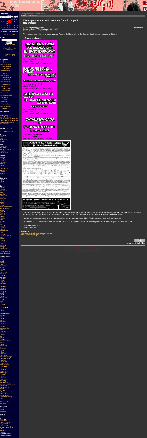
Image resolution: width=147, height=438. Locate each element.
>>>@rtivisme (5, 62)
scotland (3, 245)
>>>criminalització (6, 71)
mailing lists (4, 425)
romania (2, 242)
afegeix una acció (9, 34)
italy (1, 219)
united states (4, 395)
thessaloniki (4, 250)
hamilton (3, 159)
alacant (2, 188)
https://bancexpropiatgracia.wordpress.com (36, 233)
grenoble (3, 213)
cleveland (3, 331)
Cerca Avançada (9, 45)
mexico (2, 269)
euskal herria (4, 208)
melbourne (3, 298)
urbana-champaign (6, 397)
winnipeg (3, 175)
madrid (2, 226)
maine (2, 350)
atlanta (2, 318)
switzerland (4, 248)
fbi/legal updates (5, 422)
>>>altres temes (5, 64)
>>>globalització (5, 84)
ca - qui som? (4, 124)
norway (2, 234)
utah (1, 398)
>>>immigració (5, 88)
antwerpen (3, 191)
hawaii (2, 338)
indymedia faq (4, 424)
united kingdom (5, 251)
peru (1, 271)
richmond (3, 376)
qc (1, 183)
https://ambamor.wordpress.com (32, 235)
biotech (2, 416)
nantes (2, 229)
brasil (2, 261)
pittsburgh (3, 373)
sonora (2, 279)
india (1, 309)
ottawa (2, 165)
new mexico (4, 362)
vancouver (3, 170)
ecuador (2, 267)
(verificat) (54, 29)
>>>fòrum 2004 (5, 82)
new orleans (4, 363)
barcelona (3, 196)
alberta (2, 157)
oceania (2, 299)
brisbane (3, 291)
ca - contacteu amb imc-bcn (9, 119)
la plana (2, 221)
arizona (2, 315)
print (1, 136)
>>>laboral (4, 93)
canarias (3, 148)
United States (5, 314)
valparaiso (3, 283)
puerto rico (3, 272)
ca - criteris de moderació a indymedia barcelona (9, 121)
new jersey (3, 360)
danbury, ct (3, 334)
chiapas (2, 263)
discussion (3, 421)
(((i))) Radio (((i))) (9, 55)
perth (1, 301)
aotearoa (3, 290)
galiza (2, 210)
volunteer (3, 430)
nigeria (2, 151)
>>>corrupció (4, 68)
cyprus (2, 205)
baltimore (3, 322)
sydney (2, 304)
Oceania (3, 286)
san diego (3, 381)
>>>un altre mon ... (6, 106)
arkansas (3, 317)
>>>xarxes (3, 108)
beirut (2, 408)
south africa (4, 152)
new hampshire (5, 358)
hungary (2, 215)
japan (2, 180)
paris (1, 237)
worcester (3, 403)
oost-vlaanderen (5, 235)
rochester (3, 377)
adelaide (3, 288)
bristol (2, 200)
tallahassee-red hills (6, 392)
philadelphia (4, 371)
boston (2, 325)
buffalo (2, 326)
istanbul (2, 218)
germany (3, 211)
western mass (4, 401)
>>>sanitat (3, 102)
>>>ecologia (4, 75)
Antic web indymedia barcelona (9, 49)
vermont (2, 400)
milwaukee (3, 355)
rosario (2, 275)
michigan (3, 354)
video (2, 141)
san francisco (4, 382)
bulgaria (2, 202)
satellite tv (3, 140)
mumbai (2, 310)
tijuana (2, 280)
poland (2, 239)
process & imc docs (6, 427)
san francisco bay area (7, 384)
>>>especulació (5, 80)
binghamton (4, 323)
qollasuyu (3, 274)
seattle (2, 389)
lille (1, 224)
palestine (3, 411)
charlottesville (4, 328)
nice (1, 232)
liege (1, 223)
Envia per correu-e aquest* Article (33, 14)
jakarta (2, 294)
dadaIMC (3, 435)
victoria (2, 172)
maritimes (3, 160)
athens (2, 192)
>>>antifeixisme (5, 66)
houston (2, 339)
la (0, 347)
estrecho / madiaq (6, 149)
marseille (3, 227)
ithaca (2, 344)
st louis (2, 390)
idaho (2, 342)
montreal (3, 162)
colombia (3, 266)
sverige (2, 247)
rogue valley (4, 379)
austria (2, 194)
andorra (2, 189)
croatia (2, 204)
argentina (3, 258)
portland (2, 374)
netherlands (4, 231)
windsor (2, 173)
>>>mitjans (4, 97)
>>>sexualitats (5, 104)
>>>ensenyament (6, 77)
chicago (2, 330)
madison (3, 349)
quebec (2, 167)
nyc (1, 368)
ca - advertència (5, 117)
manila (2, 181)
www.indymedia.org (6, 132)
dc (1, 336)
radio (1, 138)
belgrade (3, 199)
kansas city (3, 346)
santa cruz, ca (4, 387)
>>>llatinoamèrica (6, 95)
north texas (3, 366)
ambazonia (3, 146)
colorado (3, 333)
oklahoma (3, 369)
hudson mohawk (5, 341)
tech (1, 429)
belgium (2, 197)
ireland (2, 216)
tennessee (3, 393)
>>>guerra (3, 86)
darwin (2, 293)
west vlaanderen (5, 253)
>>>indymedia (5, 91)
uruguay (2, 282)
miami (2, 352)
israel (2, 409)
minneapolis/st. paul (6, 357)
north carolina (4, 365)
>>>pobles (3, 99)
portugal (2, 240)
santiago (3, 277)
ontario (2, 164)
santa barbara (4, 385)
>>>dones (3, 73)
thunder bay (4, 168)
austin (2, 320)
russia (2, 243)
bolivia (2, 259)
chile (1, 264)
